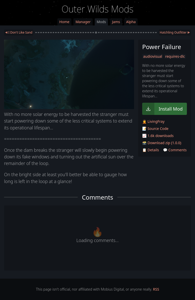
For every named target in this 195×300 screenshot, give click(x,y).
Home (64, 21)
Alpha (131, 21)
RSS (156, 289)
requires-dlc (175, 56)
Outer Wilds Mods (98, 9)
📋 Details (150, 149)
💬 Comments (175, 149)
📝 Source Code (155, 128)
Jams (116, 21)
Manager (82, 21)
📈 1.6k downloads (158, 135)
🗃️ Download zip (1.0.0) (161, 142)
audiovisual (152, 56)
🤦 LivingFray (153, 121)
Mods (101, 21)
